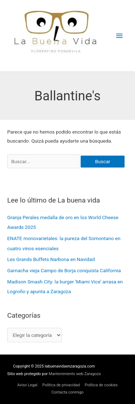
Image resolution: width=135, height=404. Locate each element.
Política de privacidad (61, 385)
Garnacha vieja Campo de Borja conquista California (64, 270)
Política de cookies (101, 385)
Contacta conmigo (67, 392)
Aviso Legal (27, 385)
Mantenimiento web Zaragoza (75, 374)
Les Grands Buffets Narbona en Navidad (51, 259)
